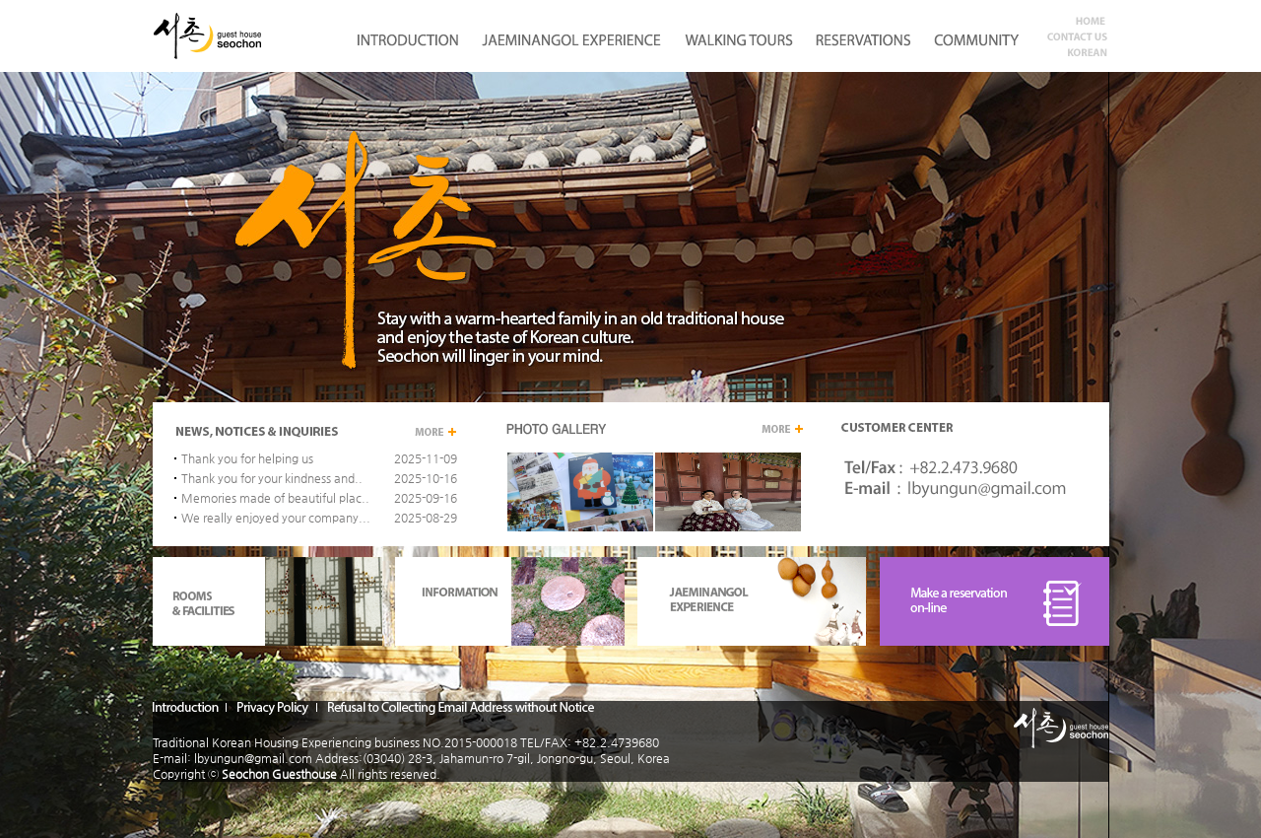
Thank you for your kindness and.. (272, 478)
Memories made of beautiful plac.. (275, 498)
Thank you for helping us (247, 458)
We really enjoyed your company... (275, 517)
